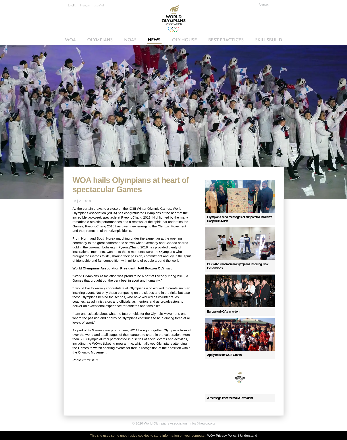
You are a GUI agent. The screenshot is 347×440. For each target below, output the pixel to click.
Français (85, 5)
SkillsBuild (268, 39)
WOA (70, 39)
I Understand (247, 435)
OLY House (184, 39)
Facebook (279, 4)
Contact (264, 4)
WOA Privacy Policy (221, 435)
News (154, 39)
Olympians (100, 39)
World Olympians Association (174, 18)
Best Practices (226, 39)
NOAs (130, 39)
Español (98, 5)
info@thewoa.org (202, 423)
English (72, 5)
